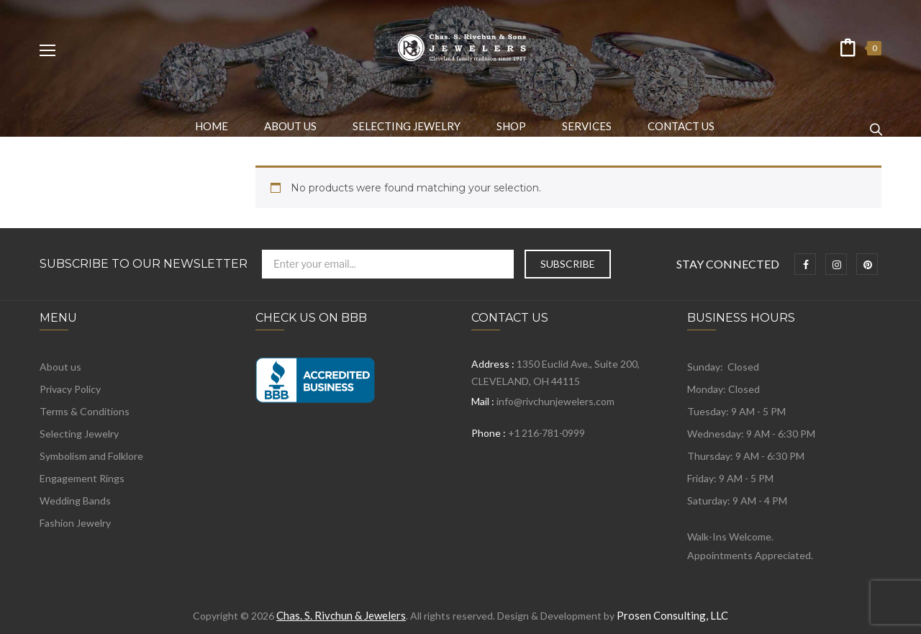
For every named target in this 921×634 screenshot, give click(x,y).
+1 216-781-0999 (546, 433)
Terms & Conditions (85, 411)
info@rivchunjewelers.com (555, 401)
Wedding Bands (75, 500)
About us (60, 367)
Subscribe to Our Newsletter (144, 264)
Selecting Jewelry (79, 433)
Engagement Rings (82, 478)
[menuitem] (211, 126)
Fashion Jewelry (75, 523)
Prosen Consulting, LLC (672, 615)
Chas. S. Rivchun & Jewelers (341, 615)
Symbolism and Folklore (91, 456)
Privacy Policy (70, 389)
